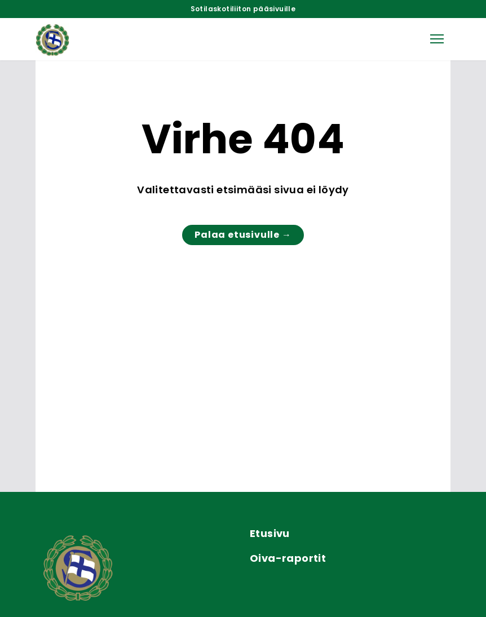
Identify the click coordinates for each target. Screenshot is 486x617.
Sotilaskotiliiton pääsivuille (243, 9)
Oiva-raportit (288, 558)
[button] (436, 38)
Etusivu (270, 533)
